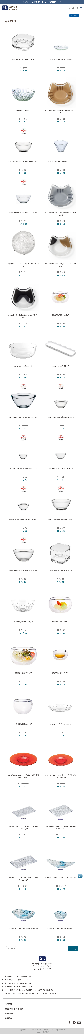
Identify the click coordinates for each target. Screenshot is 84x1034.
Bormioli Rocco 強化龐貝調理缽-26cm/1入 (23, 417)
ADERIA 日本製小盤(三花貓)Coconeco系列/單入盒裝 (60, 265)
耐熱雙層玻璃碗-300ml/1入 (23, 724)
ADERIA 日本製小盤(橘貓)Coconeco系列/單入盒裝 (60, 111)
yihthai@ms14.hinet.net (23, 983)
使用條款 (9, 1018)
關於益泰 (9, 1003)
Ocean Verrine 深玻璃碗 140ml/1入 (60, 570)
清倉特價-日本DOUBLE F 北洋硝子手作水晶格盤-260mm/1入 (23, 827)
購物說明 (9, 1013)
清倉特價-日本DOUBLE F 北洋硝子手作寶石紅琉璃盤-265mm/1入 (23, 776)
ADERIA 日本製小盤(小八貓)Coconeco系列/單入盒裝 (23, 316)
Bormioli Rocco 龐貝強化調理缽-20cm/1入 (61, 519)
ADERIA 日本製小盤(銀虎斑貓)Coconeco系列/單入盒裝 (60, 213)
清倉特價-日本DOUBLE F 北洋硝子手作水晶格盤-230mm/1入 (61, 827)
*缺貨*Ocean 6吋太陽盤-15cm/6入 (60, 59)
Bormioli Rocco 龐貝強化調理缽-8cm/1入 (60, 468)
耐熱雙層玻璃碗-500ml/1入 (60, 622)
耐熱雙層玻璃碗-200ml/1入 (60, 315)
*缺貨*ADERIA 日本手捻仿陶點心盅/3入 (60, 161)
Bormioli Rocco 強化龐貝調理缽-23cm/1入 (23, 570)
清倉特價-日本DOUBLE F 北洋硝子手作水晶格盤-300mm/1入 (23, 878)
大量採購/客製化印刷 (14, 1008)
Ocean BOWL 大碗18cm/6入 (23, 366)
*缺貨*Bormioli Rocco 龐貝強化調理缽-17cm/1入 (23, 162)
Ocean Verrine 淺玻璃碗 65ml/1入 (23, 59)
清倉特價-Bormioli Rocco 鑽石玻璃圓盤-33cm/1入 (23, 265)
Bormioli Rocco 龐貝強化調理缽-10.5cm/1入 (23, 519)
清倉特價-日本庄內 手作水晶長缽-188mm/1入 (23, 928)
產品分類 (74, 15)
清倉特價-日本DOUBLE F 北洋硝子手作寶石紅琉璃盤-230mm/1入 (60, 776)
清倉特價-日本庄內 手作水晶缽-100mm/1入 (60, 928)
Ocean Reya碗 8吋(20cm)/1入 (23, 622)
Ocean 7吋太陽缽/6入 (23, 110)
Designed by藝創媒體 (42, 1032)
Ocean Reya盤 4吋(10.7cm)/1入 (60, 724)
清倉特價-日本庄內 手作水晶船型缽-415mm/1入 (60, 877)
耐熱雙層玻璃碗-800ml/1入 (23, 673)
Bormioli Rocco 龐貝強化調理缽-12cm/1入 (61, 417)
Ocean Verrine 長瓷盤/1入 (60, 366)
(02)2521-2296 (25, 976)
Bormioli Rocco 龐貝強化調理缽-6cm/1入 (23, 468)
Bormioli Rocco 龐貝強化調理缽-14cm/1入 (23, 212)
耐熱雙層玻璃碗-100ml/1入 (60, 673)
